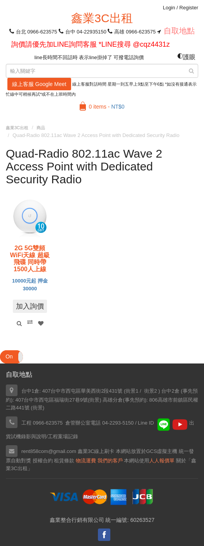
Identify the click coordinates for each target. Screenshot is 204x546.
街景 (94, 400)
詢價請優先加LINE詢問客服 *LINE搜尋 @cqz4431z (90, 44)
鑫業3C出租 (102, 18)
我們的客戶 (110, 460)
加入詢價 (30, 306)
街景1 (132, 391)
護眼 (186, 57)
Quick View (19, 323)
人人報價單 (161, 460)
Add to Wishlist (41, 323)
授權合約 (43, 460)
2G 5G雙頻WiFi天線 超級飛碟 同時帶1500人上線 (30, 258)
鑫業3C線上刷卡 (96, 451)
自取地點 (179, 30)
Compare (30, 322)
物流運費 (86, 460)
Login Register (180, 8)
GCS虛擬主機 (161, 451)
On (9, 356)
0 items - (107, 107)
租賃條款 (64, 460)
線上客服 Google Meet (39, 84)
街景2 (150, 391)
